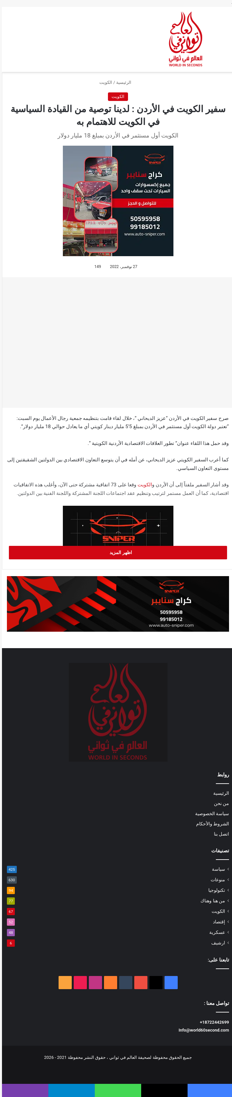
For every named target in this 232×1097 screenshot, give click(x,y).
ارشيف (216, 942)
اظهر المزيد (116, 552)
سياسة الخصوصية (210, 813)
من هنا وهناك (210, 900)
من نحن (219, 803)
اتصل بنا (219, 834)
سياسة (216, 869)
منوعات (216, 879)
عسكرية (215, 932)
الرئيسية (124, 82)
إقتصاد (217, 921)
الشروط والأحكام (210, 823)
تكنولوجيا (214, 890)
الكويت (103, 82)
